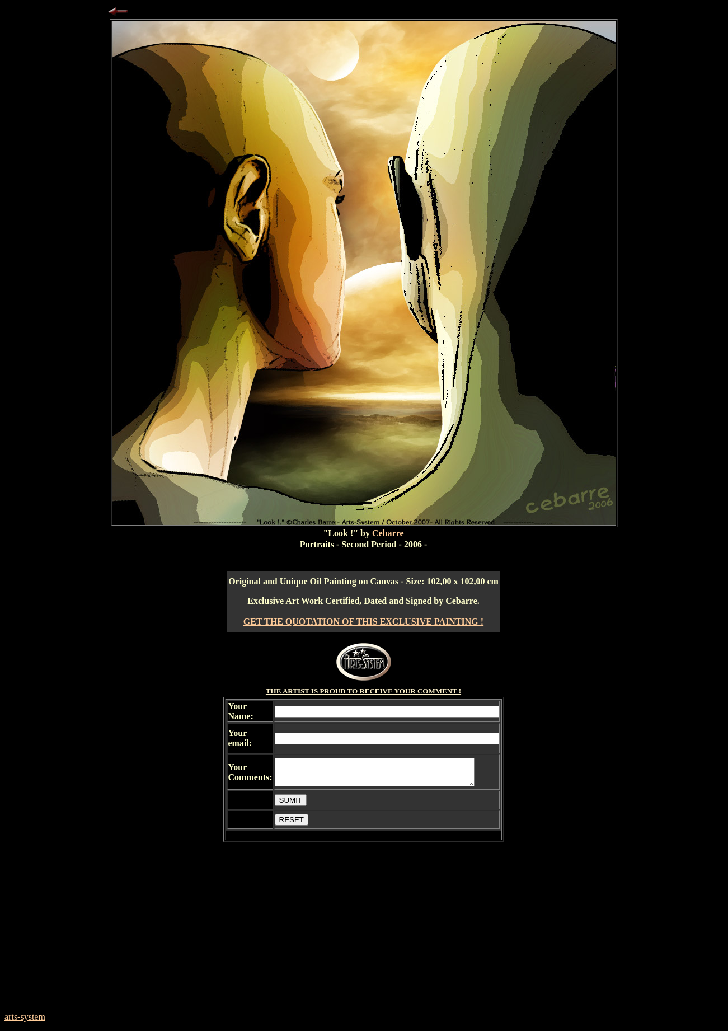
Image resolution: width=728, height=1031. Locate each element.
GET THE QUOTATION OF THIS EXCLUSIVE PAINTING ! (363, 621)
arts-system (24, 1016)
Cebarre (388, 533)
